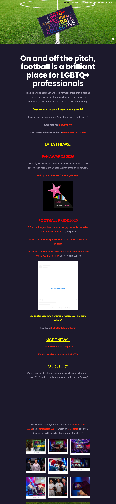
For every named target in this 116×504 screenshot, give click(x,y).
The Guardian (78, 424)
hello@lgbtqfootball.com (63, 328)
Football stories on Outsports (58, 346)
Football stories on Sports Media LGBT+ (58, 354)
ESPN (30, 428)
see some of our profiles (74, 132)
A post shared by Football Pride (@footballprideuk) (58, 308)
